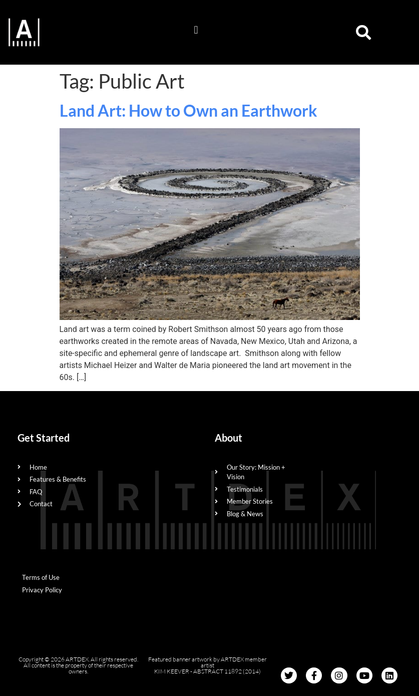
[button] (196, 30)
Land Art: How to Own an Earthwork (188, 110)
